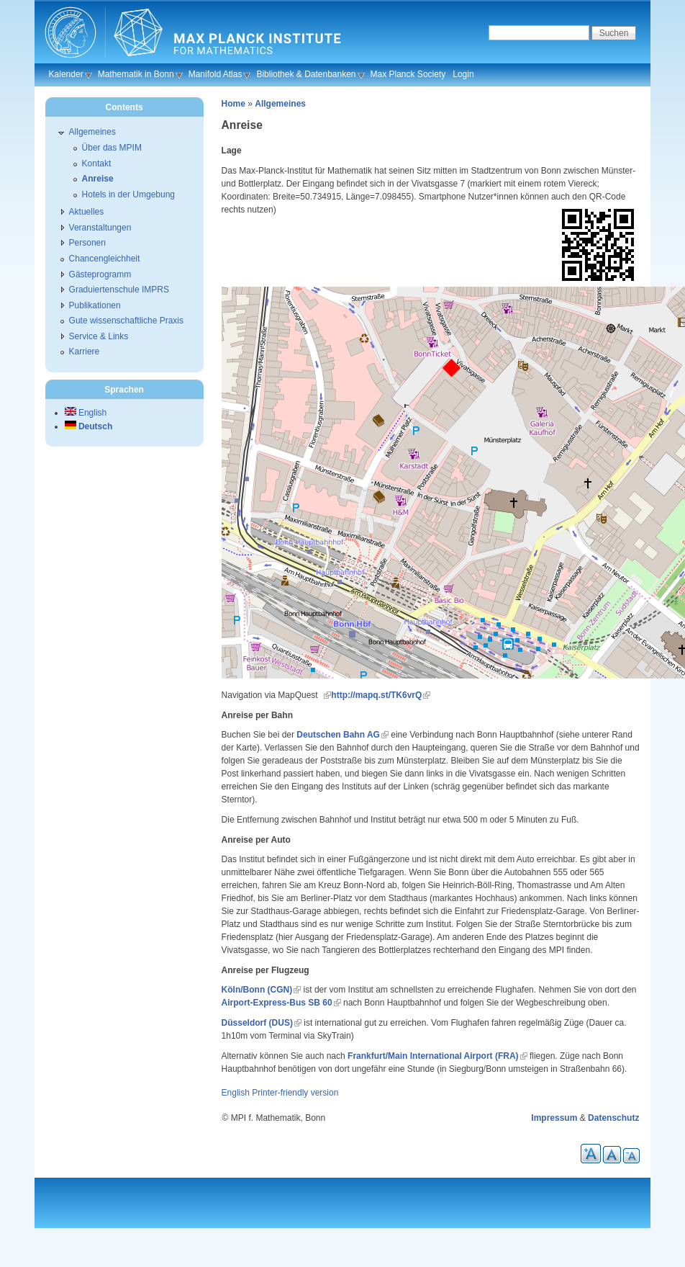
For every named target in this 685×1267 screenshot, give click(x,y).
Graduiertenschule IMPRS (119, 290)
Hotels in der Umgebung (128, 194)
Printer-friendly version (295, 1093)
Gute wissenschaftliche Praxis (126, 320)
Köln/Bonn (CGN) (257, 990)
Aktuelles (86, 212)
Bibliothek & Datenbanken (305, 74)
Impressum (554, 1118)
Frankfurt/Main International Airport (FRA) (433, 1056)
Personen (87, 243)
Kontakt (97, 163)
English (236, 1093)
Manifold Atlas (215, 74)
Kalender (66, 74)
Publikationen (95, 305)
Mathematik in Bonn (136, 74)
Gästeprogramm (100, 274)
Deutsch (89, 426)
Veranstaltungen (100, 228)
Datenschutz (613, 1118)
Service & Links (99, 336)
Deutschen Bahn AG (338, 735)
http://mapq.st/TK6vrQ (376, 695)
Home (233, 104)
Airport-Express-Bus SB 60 (277, 1003)
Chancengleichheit (104, 259)
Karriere (84, 351)
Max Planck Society (408, 74)
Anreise (98, 179)
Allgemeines (280, 104)
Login (463, 74)
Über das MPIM (112, 148)
